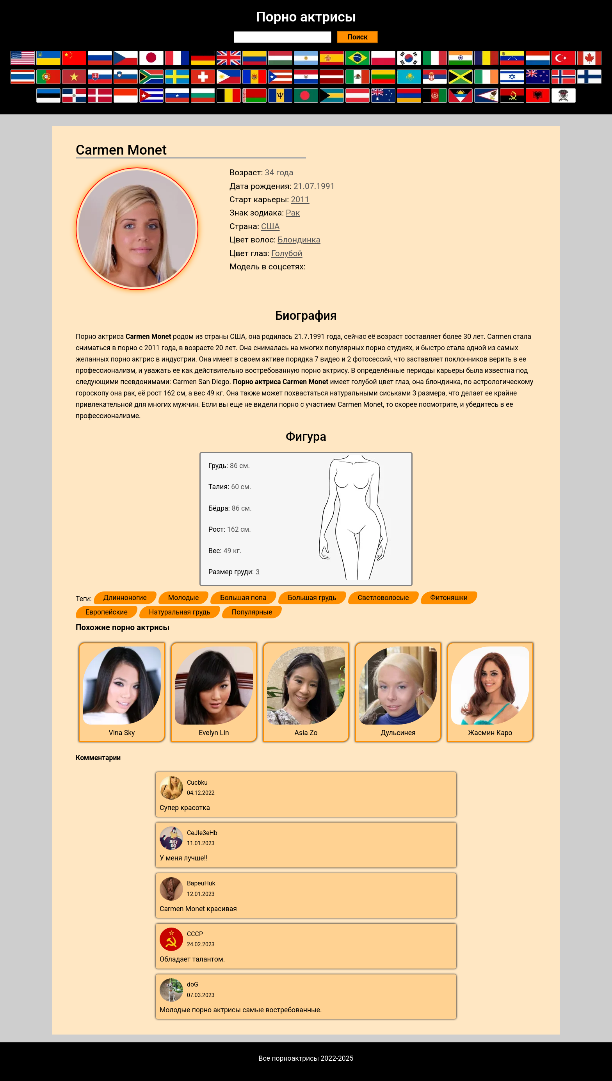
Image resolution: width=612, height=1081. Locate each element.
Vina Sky (122, 733)
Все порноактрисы (289, 1058)
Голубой (286, 253)
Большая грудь (312, 598)
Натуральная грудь (179, 612)
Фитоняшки (449, 598)
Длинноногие (125, 598)
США (270, 226)
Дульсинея (398, 733)
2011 (300, 199)
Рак (293, 212)
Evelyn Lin (214, 733)
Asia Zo (305, 733)
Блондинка (299, 239)
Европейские (106, 612)
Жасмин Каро (490, 733)
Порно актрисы (306, 17)
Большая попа (243, 598)
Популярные (252, 612)
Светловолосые (383, 598)
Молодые (183, 598)
